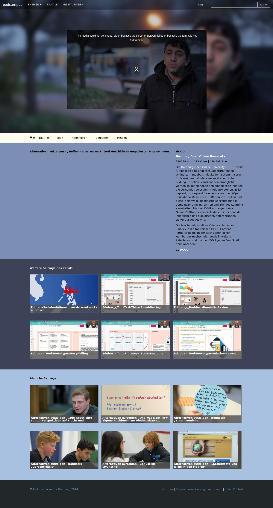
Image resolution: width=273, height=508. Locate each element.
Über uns (166, 489)
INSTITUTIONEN (73, 4)
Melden (122, 137)
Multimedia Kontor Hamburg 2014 (55, 489)
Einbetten (103, 137)
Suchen (264, 4)
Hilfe (228, 489)
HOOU (184, 249)
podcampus (12, 5)
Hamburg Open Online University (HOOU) (208, 167)
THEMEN (35, 4)
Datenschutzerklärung (190, 489)
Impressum (214, 489)
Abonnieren (81, 137)
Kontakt (238, 489)
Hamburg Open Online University (200, 156)
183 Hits (44, 137)
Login (201, 4)
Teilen (60, 137)
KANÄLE (52, 4)
